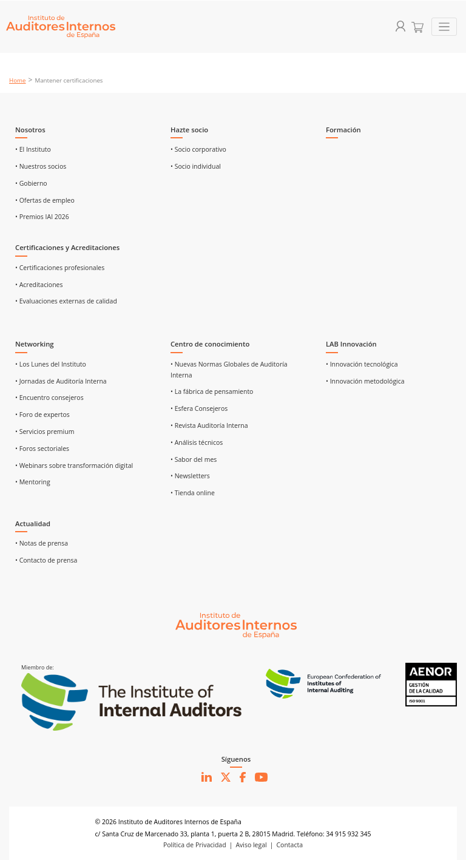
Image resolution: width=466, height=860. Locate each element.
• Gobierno (31, 183)
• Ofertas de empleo (45, 200)
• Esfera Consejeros (199, 408)
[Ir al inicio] (236, 624)
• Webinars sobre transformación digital (74, 465)
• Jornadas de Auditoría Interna (61, 381)
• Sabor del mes (194, 459)
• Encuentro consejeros (49, 397)
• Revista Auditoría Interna (209, 425)
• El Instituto (33, 149)
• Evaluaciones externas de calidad (66, 301)
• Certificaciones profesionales (59, 267)
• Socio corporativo (198, 149)
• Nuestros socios (40, 166)
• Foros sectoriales (42, 448)
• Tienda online (193, 493)
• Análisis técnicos (197, 442)
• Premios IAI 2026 (42, 216)
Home (17, 80)
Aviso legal (250, 845)
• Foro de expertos (42, 414)
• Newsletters (190, 476)
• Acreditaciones (39, 284)
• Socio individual (196, 166)
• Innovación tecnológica (362, 364)
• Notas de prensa (41, 543)
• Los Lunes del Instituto (50, 364)
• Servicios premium (44, 431)
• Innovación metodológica (365, 381)
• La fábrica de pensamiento (212, 391)
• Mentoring (32, 482)
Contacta (290, 845)
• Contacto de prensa (46, 560)
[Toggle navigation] (444, 27)
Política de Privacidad (194, 845)
